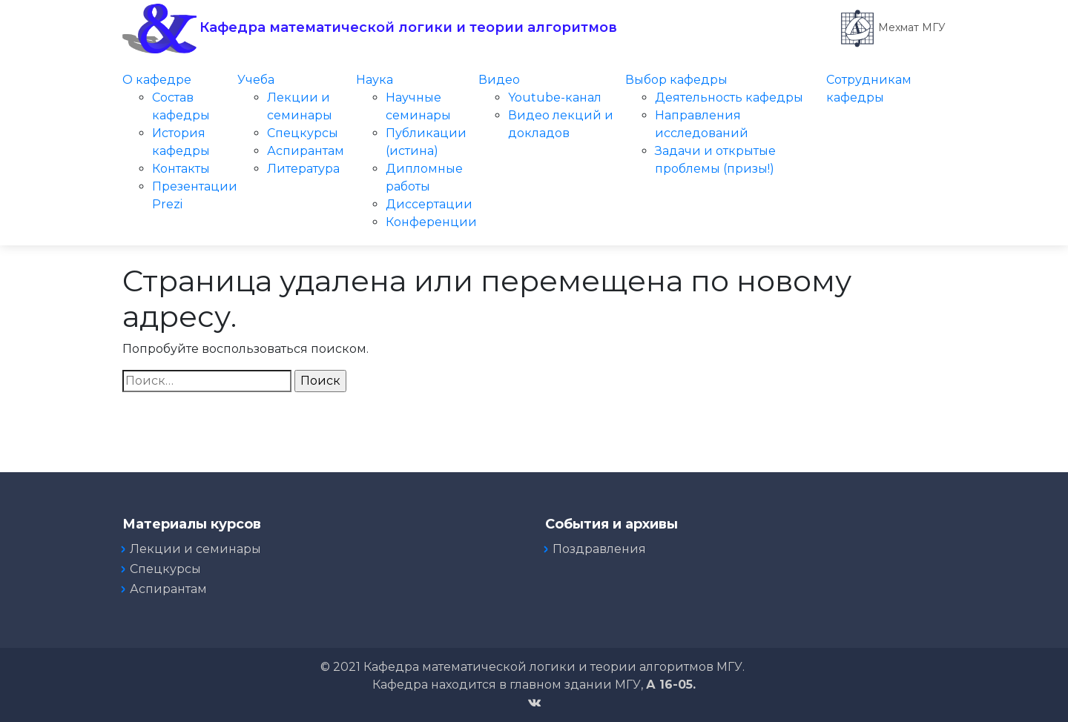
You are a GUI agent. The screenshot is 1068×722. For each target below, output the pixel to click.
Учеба (255, 80)
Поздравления (599, 549)
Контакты (181, 169)
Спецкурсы (302, 133)
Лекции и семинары (195, 549)
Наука (374, 80)
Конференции (431, 222)
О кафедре (156, 80)
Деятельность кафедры (729, 97)
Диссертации (429, 204)
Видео (499, 80)
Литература (303, 169)
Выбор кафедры (676, 80)
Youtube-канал (554, 97)
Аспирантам (305, 151)
